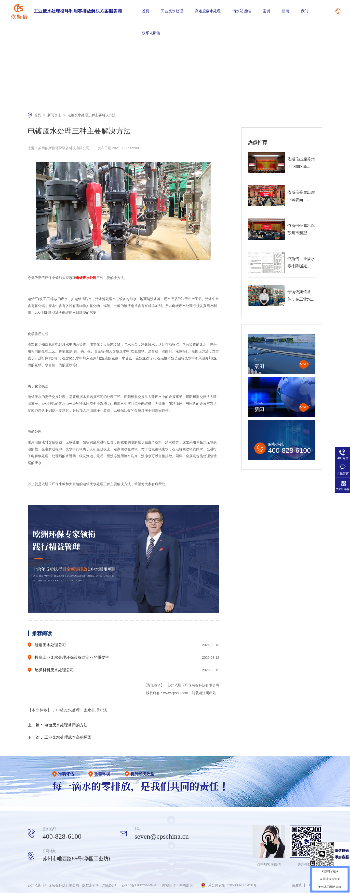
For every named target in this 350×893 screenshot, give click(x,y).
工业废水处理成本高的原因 (68, 737)
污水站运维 (241, 11)
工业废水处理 (172, 11)
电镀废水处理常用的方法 (66, 725)
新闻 (285, 11)
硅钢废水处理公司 (50, 645)
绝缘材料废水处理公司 (54, 670)
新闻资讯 (54, 115)
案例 (266, 11)
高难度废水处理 (208, 11)
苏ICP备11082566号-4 (139, 885)
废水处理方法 (95, 710)
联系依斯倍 (151, 33)
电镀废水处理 (68, 710)
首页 (145, 11)
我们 (304, 11)
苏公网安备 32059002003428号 (232, 885)
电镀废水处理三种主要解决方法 (91, 115)
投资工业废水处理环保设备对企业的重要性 (72, 657)
